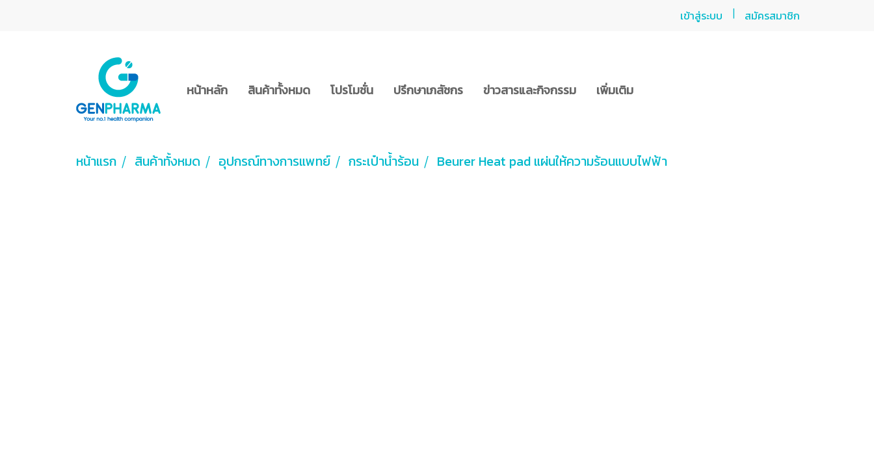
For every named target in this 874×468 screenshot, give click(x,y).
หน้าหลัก (207, 90)
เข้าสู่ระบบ (701, 15)
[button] (655, 89)
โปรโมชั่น (351, 90)
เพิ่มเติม (614, 90)
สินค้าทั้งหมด (279, 90)
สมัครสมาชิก (772, 15)
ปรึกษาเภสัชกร (428, 90)
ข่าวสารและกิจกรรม (529, 90)
